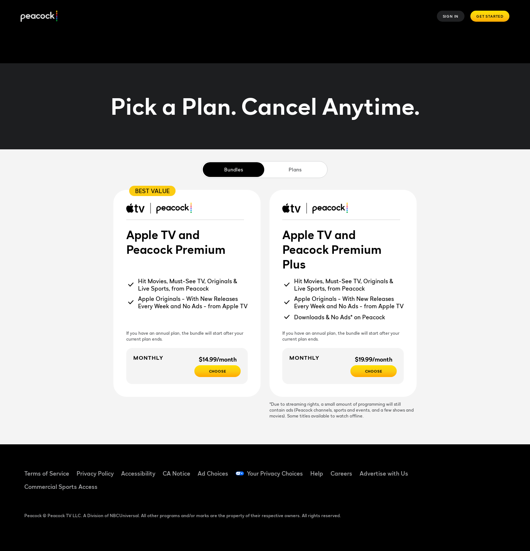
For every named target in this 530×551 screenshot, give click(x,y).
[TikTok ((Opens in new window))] (456, 468)
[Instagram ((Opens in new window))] (494, 468)
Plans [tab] (295, 169)
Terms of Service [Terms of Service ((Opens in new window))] (46, 473)
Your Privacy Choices (275, 473)
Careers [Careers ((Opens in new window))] (341, 473)
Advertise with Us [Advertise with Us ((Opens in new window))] (384, 473)
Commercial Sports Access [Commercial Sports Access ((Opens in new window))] (61, 486)
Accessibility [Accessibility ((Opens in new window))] (138, 473)
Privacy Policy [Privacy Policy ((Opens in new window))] (95, 473)
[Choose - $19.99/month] (373, 371)
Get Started (490, 16)
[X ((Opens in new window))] (436, 489)
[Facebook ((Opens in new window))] (436, 468)
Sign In (451, 16)
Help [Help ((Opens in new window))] (316, 473)
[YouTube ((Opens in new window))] (475, 468)
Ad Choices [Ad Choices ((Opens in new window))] (213, 473)
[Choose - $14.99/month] (217, 371)
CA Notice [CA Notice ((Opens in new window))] (176, 473)
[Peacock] (39, 16)
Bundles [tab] (233, 169)
